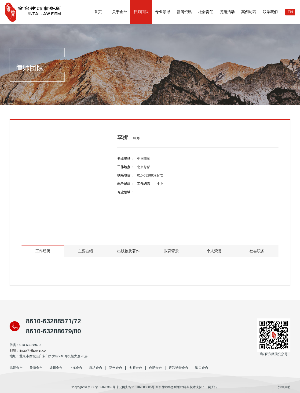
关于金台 (119, 12)
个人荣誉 (214, 251)
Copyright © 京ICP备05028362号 (93, 387)
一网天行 (211, 387)
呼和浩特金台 (178, 368)
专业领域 (162, 12)
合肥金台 (155, 368)
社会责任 (205, 12)
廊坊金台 (95, 368)
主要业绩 (85, 251)
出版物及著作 (128, 251)
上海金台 (75, 368)
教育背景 (171, 251)
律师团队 (141, 12)
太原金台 (135, 368)
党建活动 (227, 12)
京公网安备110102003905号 (135, 387)
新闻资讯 (184, 12)
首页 (98, 12)
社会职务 (256, 251)
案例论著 (248, 12)
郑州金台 (115, 368)
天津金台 (36, 368)
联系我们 (270, 12)
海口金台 (201, 368)
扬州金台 (55, 368)
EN (290, 12)
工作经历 (42, 251)
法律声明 (284, 387)
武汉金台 (16, 368)
